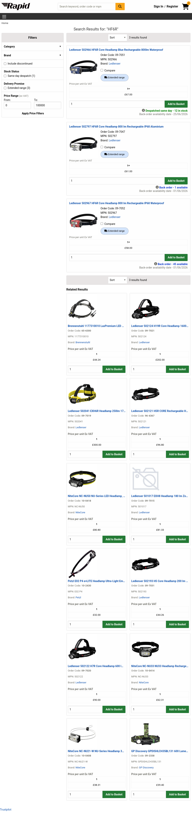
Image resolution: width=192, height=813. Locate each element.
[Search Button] (120, 6)
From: (9, 100)
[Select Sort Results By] (117, 37)
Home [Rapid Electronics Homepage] (5, 23)
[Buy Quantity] (117, 104)
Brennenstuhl (83, 342)
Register (172, 6)
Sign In (158, 6)
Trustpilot (5, 809)
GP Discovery (146, 767)
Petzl (78, 597)
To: (37, 100)
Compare (108, 70)
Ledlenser (114, 63)
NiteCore (80, 512)
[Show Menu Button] (4, 16)
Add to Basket (176, 104)
